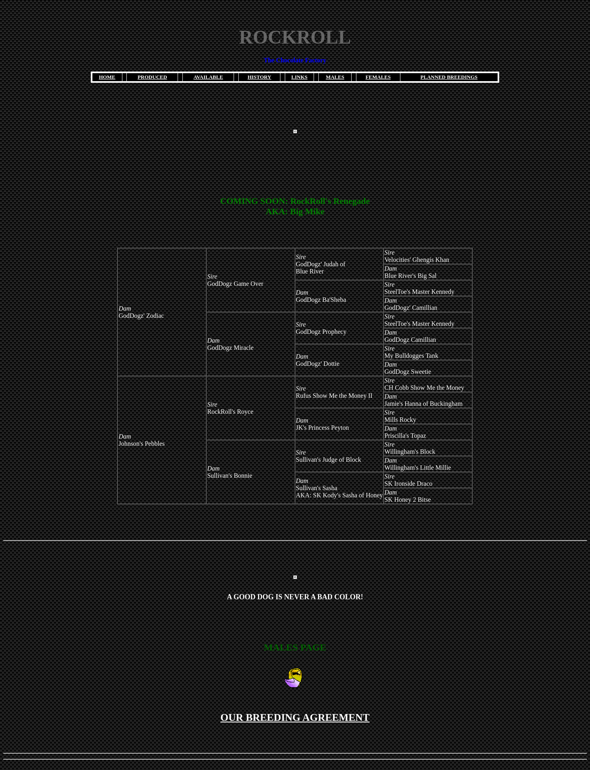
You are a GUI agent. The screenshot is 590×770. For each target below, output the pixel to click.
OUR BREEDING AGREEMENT (295, 717)
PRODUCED (152, 77)
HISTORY (259, 77)
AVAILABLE (208, 77)
